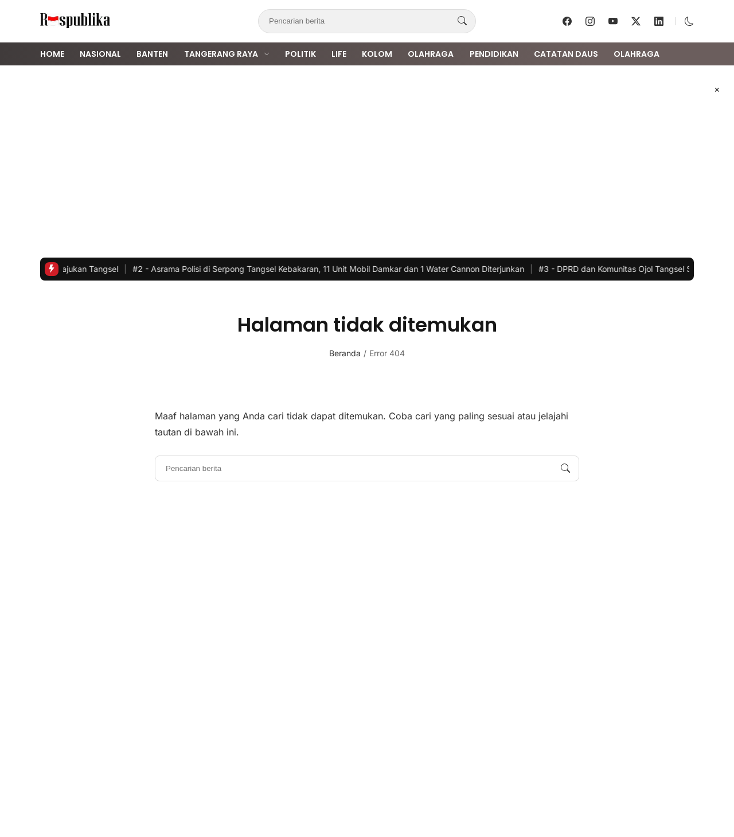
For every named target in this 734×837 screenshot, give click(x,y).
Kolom (377, 54)
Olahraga (431, 54)
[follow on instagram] (590, 21)
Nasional (100, 54)
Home (52, 54)
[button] (689, 21)
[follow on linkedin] (659, 21)
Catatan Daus (566, 54)
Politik (300, 54)
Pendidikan (494, 54)
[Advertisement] (367, 161)
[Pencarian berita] (462, 21)
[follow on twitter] (636, 21)
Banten (152, 54)
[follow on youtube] (613, 21)
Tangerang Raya (221, 54)
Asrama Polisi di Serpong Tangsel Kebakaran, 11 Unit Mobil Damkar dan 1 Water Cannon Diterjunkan (335, 269)
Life (338, 54)
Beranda (345, 353)
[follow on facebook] (567, 21)
